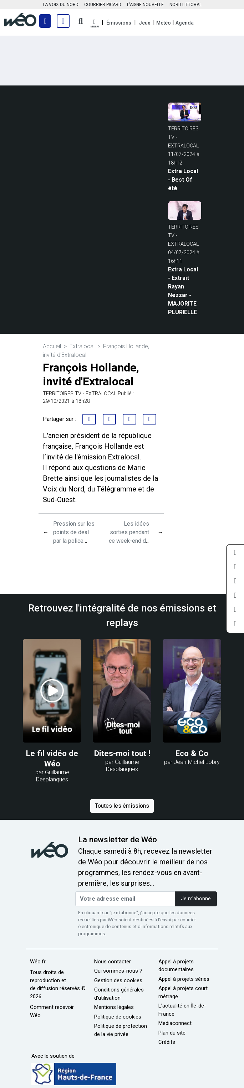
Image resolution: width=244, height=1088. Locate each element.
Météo (163, 23)
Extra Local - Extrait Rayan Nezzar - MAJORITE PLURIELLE (183, 291)
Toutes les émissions (122, 805)
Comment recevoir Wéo (52, 1011)
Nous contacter (112, 961)
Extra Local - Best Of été (183, 180)
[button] (94, 24)
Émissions (118, 23)
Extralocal (82, 346)
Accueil (52, 346)
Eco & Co (192, 753)
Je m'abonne (196, 899)
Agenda (185, 23)
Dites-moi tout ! (122, 753)
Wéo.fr (38, 961)
